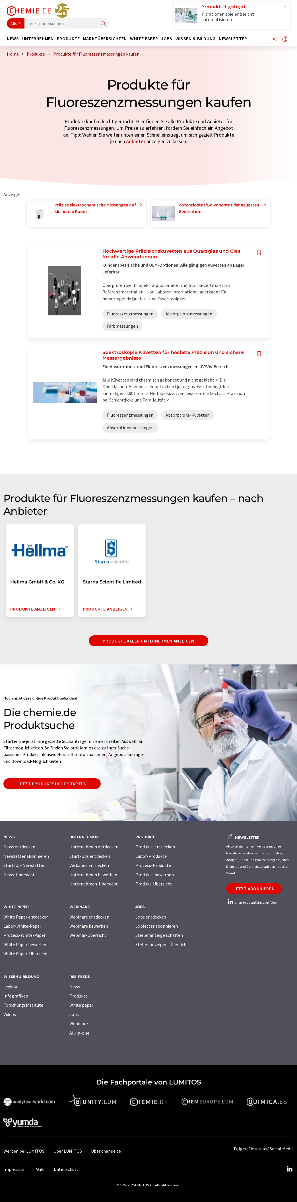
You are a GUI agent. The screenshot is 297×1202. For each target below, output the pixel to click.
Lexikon (10, 987)
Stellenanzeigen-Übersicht (161, 944)
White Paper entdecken (26, 917)
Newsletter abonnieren (26, 856)
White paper (81, 1005)
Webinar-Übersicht (87, 935)
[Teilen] (275, 39)
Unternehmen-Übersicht (93, 884)
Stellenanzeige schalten (159, 935)
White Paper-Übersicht (25, 953)
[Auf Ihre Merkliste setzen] (259, 252)
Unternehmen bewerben (93, 874)
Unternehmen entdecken (93, 847)
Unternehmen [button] (38, 38)
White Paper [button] (144, 38)
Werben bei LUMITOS (23, 1151)
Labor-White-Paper (22, 926)
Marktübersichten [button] (105, 38)
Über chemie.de (106, 1151)
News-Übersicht (19, 874)
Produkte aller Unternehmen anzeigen (148, 641)
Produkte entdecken (155, 847)
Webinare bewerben (88, 926)
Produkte (78, 996)
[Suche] (103, 24)
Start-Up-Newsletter (24, 865)
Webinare (78, 1023)
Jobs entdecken (150, 917)
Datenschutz (66, 1169)
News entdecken (19, 847)
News (74, 987)
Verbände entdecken (89, 865)
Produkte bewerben (154, 874)
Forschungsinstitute (23, 1005)
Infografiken (15, 996)
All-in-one (79, 1033)
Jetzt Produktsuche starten (52, 784)
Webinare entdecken (89, 917)
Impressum (14, 1169)
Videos (9, 1014)
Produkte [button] (68, 38)
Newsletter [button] (233, 38)
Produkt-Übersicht (153, 884)
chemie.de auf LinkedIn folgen (252, 902)
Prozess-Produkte (153, 865)
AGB (40, 1169)
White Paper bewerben (25, 944)
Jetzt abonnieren (254, 888)
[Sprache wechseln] (285, 39)
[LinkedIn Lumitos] (290, 1169)
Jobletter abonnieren (156, 926)
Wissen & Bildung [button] (196, 38)
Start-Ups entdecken (89, 856)
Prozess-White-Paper (24, 935)
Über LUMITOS (67, 1151)
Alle (14, 23)
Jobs (74, 1014)
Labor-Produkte (151, 856)
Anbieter (135, 141)
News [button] (13, 38)
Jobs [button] (166, 38)
